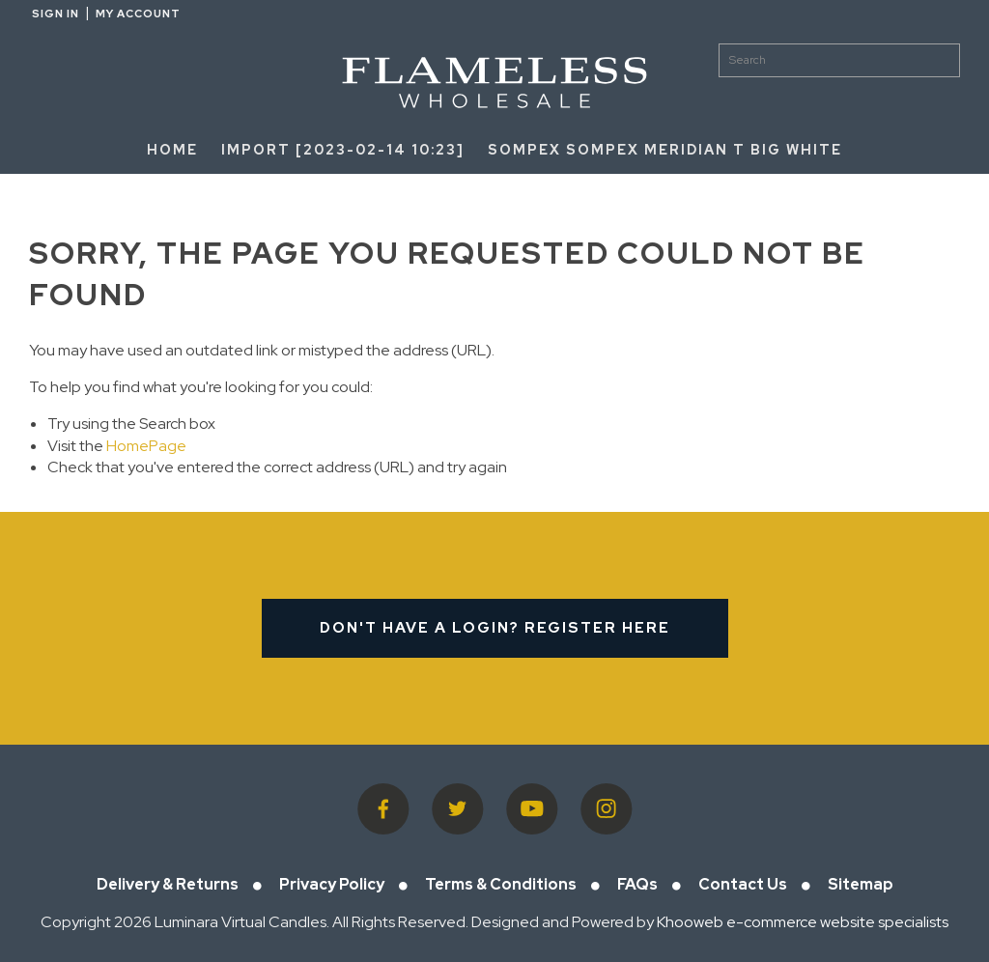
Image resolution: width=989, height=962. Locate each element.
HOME (172, 149)
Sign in (55, 13)
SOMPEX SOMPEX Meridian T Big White (665, 149)
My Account (138, 13)
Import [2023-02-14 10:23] (343, 149)
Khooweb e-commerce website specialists (802, 922)
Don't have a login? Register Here (495, 627)
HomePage (146, 446)
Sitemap (860, 884)
